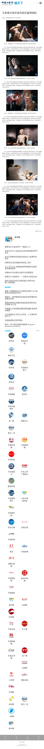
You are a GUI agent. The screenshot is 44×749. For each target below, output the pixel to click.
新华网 (17, 237)
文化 (5, 738)
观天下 (18, 3)
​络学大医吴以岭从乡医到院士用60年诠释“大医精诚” (20, 281)
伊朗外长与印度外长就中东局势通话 (19, 272)
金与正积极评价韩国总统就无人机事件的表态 (21, 257)
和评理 (11, 368)
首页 (5, 736)
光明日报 (24, 528)
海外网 (11, 605)
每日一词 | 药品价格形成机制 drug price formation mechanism (20, 325)
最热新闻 (8, 287)
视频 (27, 738)
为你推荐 (8, 331)
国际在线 (24, 680)
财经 (38, 736)
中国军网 (11, 540)
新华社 (24, 394)
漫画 (16, 738)
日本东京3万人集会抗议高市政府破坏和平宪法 (21, 252)
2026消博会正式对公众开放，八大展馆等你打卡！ (21, 315)
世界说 (11, 382)
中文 (20, 742)
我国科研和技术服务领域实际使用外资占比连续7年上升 (21, 303)
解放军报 (11, 486)
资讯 (27, 736)
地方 (38, 738)
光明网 (24, 668)
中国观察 (11, 394)
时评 (16, 736)
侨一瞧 (11, 421)
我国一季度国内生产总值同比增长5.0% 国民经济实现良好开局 (21, 292)
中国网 (11, 692)
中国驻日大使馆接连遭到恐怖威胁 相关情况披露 (21, 309)
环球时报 (11, 460)
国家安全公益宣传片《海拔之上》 (18, 247)
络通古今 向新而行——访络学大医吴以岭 (21, 277)
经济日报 (11, 528)
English (23, 742)
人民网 (11, 680)
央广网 (24, 656)
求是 (11, 552)
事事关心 (24, 421)
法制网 (24, 605)
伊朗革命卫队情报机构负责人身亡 (18, 263)
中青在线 (11, 629)
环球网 (11, 617)
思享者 (11, 341)
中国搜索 (11, 593)
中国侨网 (24, 552)
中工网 (24, 629)
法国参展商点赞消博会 (14, 320)
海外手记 (11, 356)
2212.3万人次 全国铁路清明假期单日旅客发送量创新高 (21, 267)
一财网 (11, 716)
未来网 (11, 704)
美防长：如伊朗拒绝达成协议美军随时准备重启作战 (21, 298)
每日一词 (11, 433)
